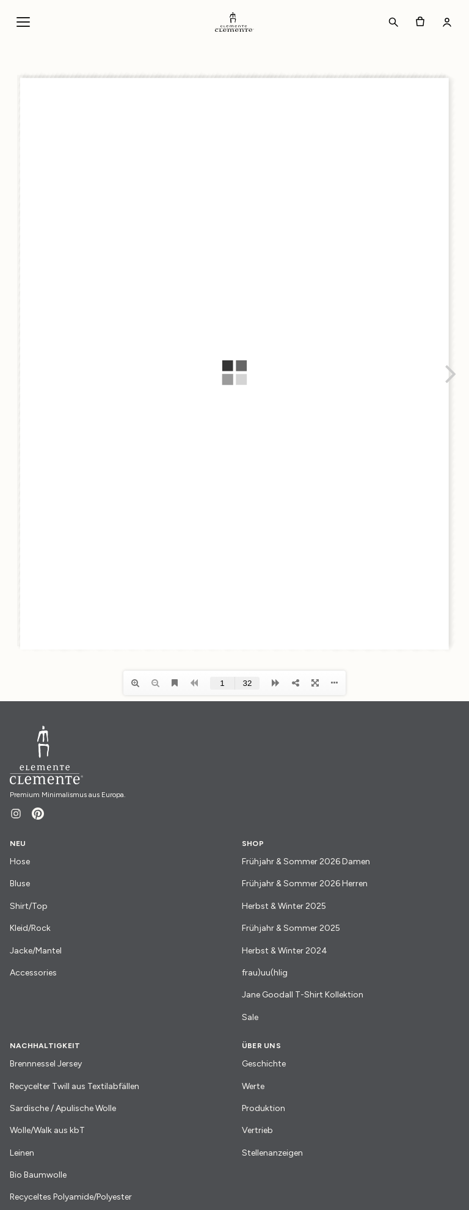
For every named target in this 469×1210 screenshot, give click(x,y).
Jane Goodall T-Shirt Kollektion (302, 995)
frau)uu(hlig (265, 973)
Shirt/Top (29, 906)
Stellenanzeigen (272, 1153)
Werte (253, 1086)
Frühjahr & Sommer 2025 (291, 928)
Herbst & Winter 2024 (284, 951)
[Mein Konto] (447, 22)
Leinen (22, 1153)
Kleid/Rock (30, 928)
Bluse (20, 883)
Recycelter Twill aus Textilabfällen (74, 1086)
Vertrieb (257, 1130)
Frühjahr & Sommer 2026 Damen (306, 861)
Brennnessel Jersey (46, 1064)
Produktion (263, 1108)
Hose (20, 861)
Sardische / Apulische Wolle (63, 1108)
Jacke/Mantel (36, 951)
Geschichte (264, 1064)
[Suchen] (393, 22)
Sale (250, 1017)
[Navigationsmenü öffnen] (23, 22)
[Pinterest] (38, 813)
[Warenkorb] (420, 22)
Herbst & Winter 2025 (284, 906)
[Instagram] (16, 813)
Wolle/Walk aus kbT (47, 1130)
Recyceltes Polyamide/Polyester (71, 1197)
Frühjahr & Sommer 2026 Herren (305, 883)
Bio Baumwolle (38, 1175)
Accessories (33, 973)
